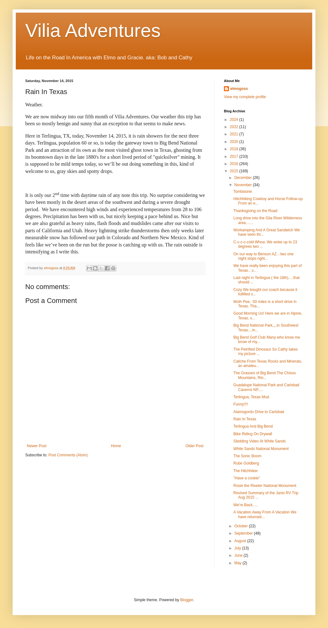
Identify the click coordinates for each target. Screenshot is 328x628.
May (238, 563)
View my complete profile (245, 97)
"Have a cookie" (246, 478)
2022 (234, 127)
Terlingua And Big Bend (253, 426)
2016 (234, 164)
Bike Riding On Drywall (252, 434)
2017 (234, 156)
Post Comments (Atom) (68, 455)
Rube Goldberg (246, 463)
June (238, 555)
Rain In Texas (244, 419)
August (240, 541)
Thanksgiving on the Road (255, 211)
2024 (234, 119)
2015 (234, 171)
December (243, 177)
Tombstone (242, 191)
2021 (234, 134)
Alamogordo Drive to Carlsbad (258, 412)
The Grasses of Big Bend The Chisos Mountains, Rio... (264, 375)
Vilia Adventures (93, 30)
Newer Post (36, 446)
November (243, 185)
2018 (234, 149)
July (238, 548)
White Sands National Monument (261, 449)
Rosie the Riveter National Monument (264, 485)
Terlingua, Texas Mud (251, 397)
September (244, 533)
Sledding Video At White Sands (259, 441)
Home (116, 446)
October (241, 526)
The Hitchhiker (245, 471)
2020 (234, 141)
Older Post (194, 446)
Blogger (186, 600)
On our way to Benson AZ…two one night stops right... (263, 256)
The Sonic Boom (247, 456)
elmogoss (239, 88)
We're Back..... (245, 505)
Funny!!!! (240, 404)
